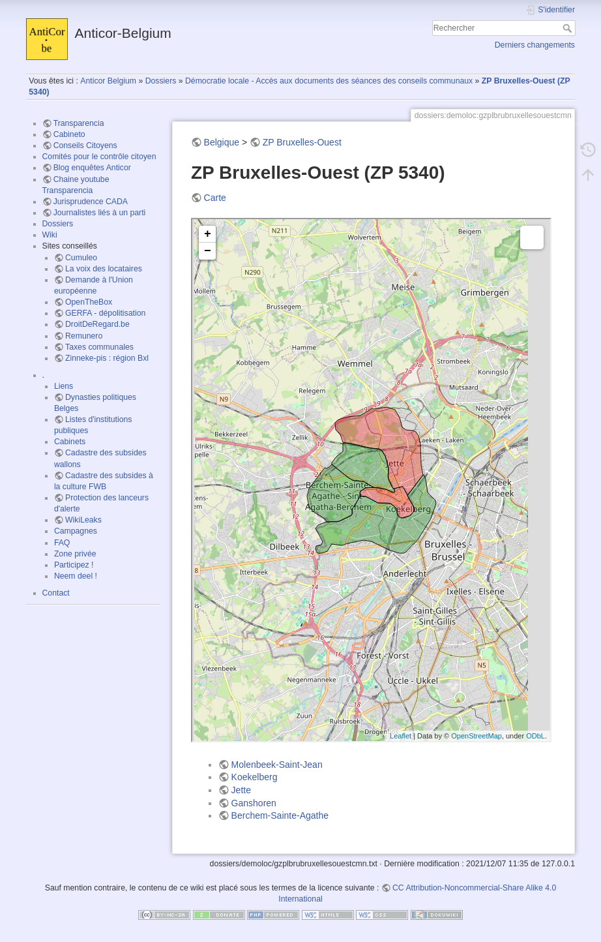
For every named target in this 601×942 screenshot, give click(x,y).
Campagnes (75, 531)
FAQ (62, 542)
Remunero (83, 336)
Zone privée (75, 553)
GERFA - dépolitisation (105, 313)
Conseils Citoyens (85, 145)
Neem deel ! (75, 576)
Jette (241, 790)
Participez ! (74, 565)
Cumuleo (81, 257)
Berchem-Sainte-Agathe (280, 815)
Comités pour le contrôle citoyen (99, 156)
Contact (56, 593)
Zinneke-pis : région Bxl (107, 358)
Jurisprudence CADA (90, 201)
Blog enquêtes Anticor (92, 167)
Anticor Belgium (108, 80)
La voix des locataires (103, 268)
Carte (215, 197)
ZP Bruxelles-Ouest (302, 142)
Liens (63, 386)
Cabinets (69, 441)
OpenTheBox (88, 302)
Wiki (49, 234)
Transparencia (78, 123)
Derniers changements (535, 45)
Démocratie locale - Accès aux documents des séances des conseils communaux (329, 80)
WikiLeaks (83, 519)
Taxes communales (99, 347)
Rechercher (569, 28)
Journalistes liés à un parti (99, 212)
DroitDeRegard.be (97, 324)
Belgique (222, 142)
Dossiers (161, 80)
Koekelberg (254, 777)
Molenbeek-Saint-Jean (277, 764)
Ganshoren (253, 803)
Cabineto (69, 134)
